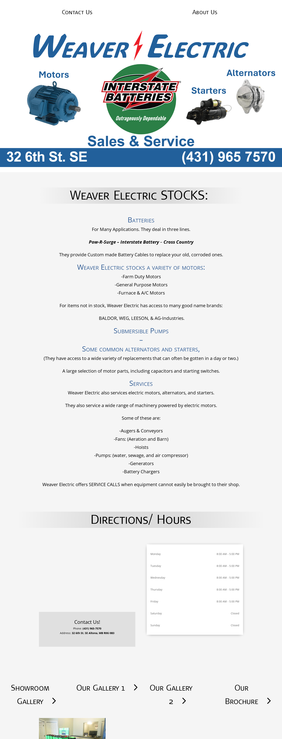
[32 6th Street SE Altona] (87, 575)
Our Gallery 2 (171, 694)
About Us (204, 12)
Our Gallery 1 (100, 687)
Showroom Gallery (30, 694)
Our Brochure (241, 694)
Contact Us (77, 12)
